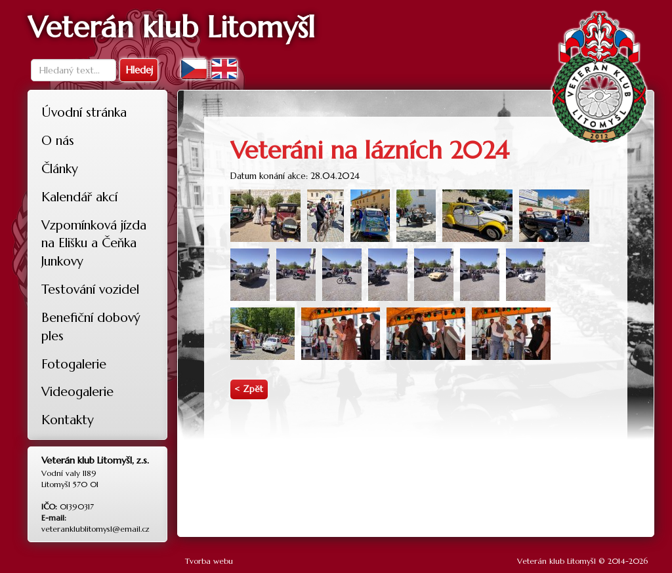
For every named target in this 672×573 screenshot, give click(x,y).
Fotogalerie (73, 364)
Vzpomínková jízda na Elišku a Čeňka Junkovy (93, 243)
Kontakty (67, 419)
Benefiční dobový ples (90, 326)
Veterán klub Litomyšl (556, 561)
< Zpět (248, 389)
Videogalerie (77, 391)
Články (59, 168)
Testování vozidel (90, 289)
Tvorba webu (209, 561)
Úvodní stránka (84, 112)
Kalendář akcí (79, 197)
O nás (57, 140)
